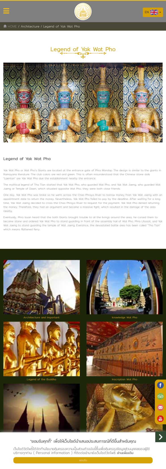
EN (153, 12)
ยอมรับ (83, 460)
